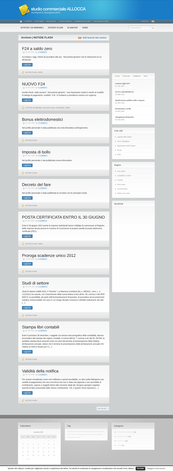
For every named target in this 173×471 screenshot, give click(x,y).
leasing (80, 434)
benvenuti (78, 431)
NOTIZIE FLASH (55, 28)
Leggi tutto (27, 65)
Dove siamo (39, 21)
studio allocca (71, 437)
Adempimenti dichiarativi (124, 117)
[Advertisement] (133, 52)
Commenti (136, 76)
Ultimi (117, 76)
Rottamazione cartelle (123, 109)
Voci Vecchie (102, 409)
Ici (71, 434)
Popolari (126, 76)
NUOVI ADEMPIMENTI (124, 92)
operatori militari (97, 434)
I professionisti (65, 21)
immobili (74, 434)
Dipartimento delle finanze (126, 146)
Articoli (145, 21)
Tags (145, 76)
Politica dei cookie (101, 21)
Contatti (28, 21)
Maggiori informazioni (156, 468)
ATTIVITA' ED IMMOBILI (32, 28)
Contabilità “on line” (82, 21)
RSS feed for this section (94, 38)
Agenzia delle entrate (124, 137)
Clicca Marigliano (123, 141)
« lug (28, 459)
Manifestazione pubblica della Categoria (129, 100)
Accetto (140, 468)
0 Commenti (42, 52)
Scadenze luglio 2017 (122, 84)
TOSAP (78, 437)
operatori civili (87, 434)
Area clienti (51, 21)
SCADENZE (72, 28)
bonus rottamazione (88, 431)
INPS (119, 155)
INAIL (119, 150)
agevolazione (71, 431)
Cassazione (97, 431)
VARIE (85, 28)
